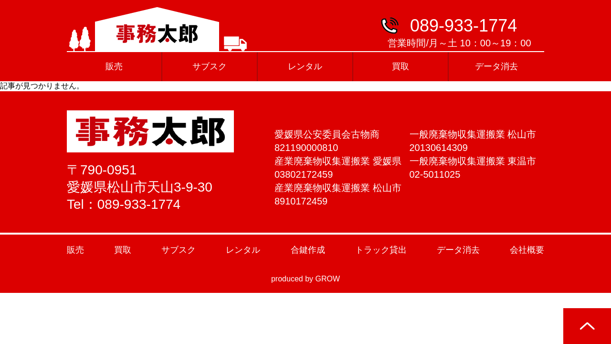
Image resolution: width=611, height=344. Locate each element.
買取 (400, 66)
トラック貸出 (381, 250)
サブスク (209, 66)
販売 (114, 66)
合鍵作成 (308, 250)
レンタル (305, 66)
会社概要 (527, 250)
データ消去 (496, 66)
